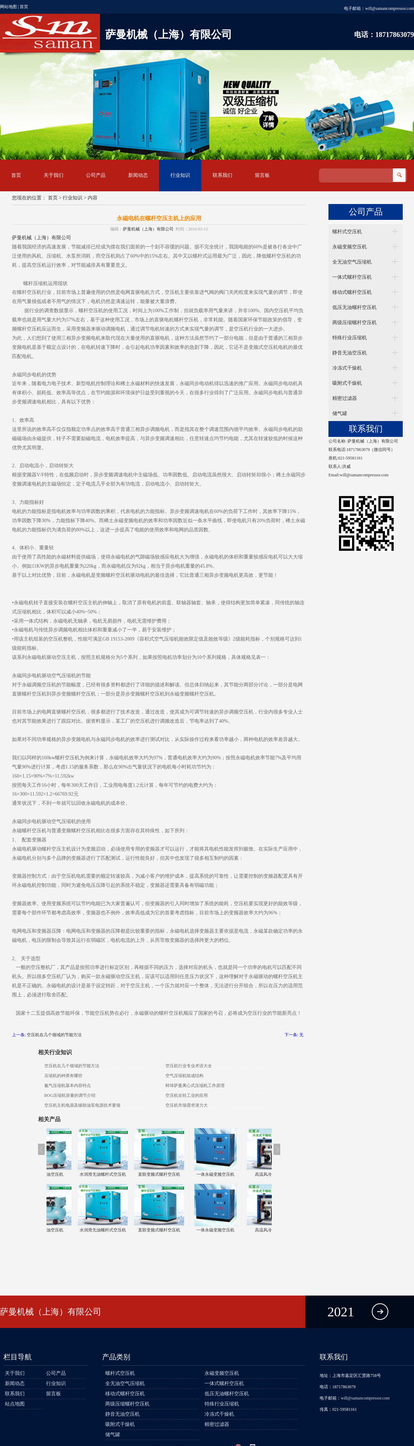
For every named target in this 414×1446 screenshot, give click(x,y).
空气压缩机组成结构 (184, 1075)
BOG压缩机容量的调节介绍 (69, 1095)
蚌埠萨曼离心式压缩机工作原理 (195, 1085)
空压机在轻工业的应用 (186, 1095)
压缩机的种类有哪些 (63, 1075)
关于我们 (53, 175)
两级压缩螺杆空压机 (354, 322)
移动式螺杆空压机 (352, 292)
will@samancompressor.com (389, 8)
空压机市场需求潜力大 (186, 1105)
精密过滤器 (344, 398)
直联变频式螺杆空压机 (187, 1174)
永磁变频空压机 (349, 246)
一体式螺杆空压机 (352, 277)
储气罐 (339, 413)
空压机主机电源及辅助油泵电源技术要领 (82, 1105)
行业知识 (180, 175)
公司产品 (96, 175)
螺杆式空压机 (347, 231)
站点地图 (15, 1404)
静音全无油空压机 (75, 1174)
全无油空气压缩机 (352, 262)
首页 (24, 6)
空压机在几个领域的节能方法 (54, 1034)
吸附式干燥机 (347, 383)
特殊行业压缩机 (349, 337)
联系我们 (222, 175)
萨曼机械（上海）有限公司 (148, 229)
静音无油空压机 (349, 353)
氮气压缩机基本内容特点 (67, 1085)
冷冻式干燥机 (347, 368)
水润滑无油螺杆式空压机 (131, 1174)
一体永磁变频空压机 (244, 1174)
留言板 (262, 175)
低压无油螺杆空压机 (354, 307)
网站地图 (8, 6)
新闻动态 (138, 175)
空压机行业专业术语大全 (188, 1065)
